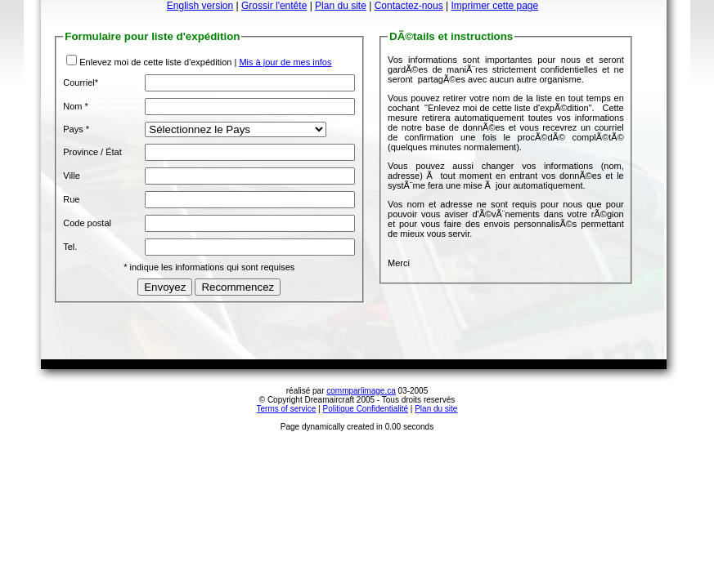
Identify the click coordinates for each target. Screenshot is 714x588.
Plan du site (340, 5)
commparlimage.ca (360, 390)
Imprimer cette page (494, 5)
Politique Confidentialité (366, 408)
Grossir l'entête (274, 5)
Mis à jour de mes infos (285, 62)
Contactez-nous (409, 5)
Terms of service (287, 408)
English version (200, 5)
